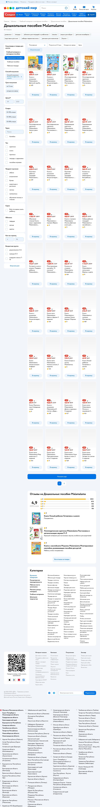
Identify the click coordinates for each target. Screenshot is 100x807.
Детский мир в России (10, 697)
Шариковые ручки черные (69, 637)
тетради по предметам (54, 599)
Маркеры (66, 585)
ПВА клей (67, 624)
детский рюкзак (85, 602)
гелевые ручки (52, 619)
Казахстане (21, 697)
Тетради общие (52, 607)
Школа (13, 21)
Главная (6, 21)
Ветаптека (84, 667)
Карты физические (85, 623)
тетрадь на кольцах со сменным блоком (54, 590)
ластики (50, 630)
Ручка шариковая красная (85, 576)
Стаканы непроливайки (84, 641)
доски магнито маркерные (84, 635)
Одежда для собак (86, 665)
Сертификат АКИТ (41, 680)
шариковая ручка (53, 625)
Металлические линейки (68, 621)
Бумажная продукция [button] (34, 576)
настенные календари (54, 594)
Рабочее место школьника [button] (35, 586)
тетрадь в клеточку (53, 580)
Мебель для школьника (87, 588)
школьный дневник (54, 575)
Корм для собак (85, 663)
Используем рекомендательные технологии (17, 695)
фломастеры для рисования (53, 633)
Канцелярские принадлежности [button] (36, 581)
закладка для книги (69, 587)
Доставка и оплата (40, 655)
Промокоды (39, 668)
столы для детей (85, 585)
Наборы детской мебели (85, 582)
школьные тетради (53, 587)
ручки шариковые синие (69, 599)
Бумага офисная (52, 585)
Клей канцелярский (70, 607)
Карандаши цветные (70, 592)
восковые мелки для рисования (86, 631)
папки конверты (69, 632)
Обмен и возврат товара (40, 662)
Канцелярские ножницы (68, 612)
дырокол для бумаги (54, 639)
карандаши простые (70, 615)
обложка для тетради (54, 578)
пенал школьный (53, 616)
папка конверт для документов (53, 602)
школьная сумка (85, 599)
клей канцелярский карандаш (53, 622)
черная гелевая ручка (70, 578)
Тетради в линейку (53, 582)
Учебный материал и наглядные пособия (33, 21)
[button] (91, 14)
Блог (67, 673)
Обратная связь (40, 682)
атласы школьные (85, 618)
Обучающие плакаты (86, 626)
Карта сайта (38, 684)
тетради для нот (52, 596)
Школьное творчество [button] (34, 598)
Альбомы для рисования (51, 610)
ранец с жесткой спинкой (85, 610)
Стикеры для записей (70, 618)
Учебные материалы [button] (37, 594)
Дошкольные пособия (58, 21)
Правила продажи (40, 666)
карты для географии (86, 621)
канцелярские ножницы (68, 603)
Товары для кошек (86, 655)
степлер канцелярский (71, 580)
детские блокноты (53, 605)
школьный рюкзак (85, 590)
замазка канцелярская (54, 636)
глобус (82, 616)
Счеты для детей (68, 609)
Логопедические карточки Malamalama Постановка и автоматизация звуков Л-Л (67, 532)
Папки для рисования (86, 579)
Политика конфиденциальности (42, 671)
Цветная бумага (84, 638)
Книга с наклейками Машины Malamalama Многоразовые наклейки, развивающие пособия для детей (68, 547)
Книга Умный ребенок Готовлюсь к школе (62, 516)
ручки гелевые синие (70, 634)
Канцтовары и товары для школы (14, 47)
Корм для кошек (86, 658)
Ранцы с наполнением (86, 613)
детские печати (68, 629)
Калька (66, 582)
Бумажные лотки (69, 627)
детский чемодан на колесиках (86, 596)
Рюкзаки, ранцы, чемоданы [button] (35, 590)
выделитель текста (53, 641)
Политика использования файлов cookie (40, 676)
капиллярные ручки (70, 575)
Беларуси (29, 697)
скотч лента (51, 628)
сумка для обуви (85, 593)
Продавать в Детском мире (41, 658)
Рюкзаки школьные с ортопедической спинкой (86, 605)
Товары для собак (86, 660)
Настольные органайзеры (67, 595)
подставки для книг (70, 590)
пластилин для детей (86, 628)
